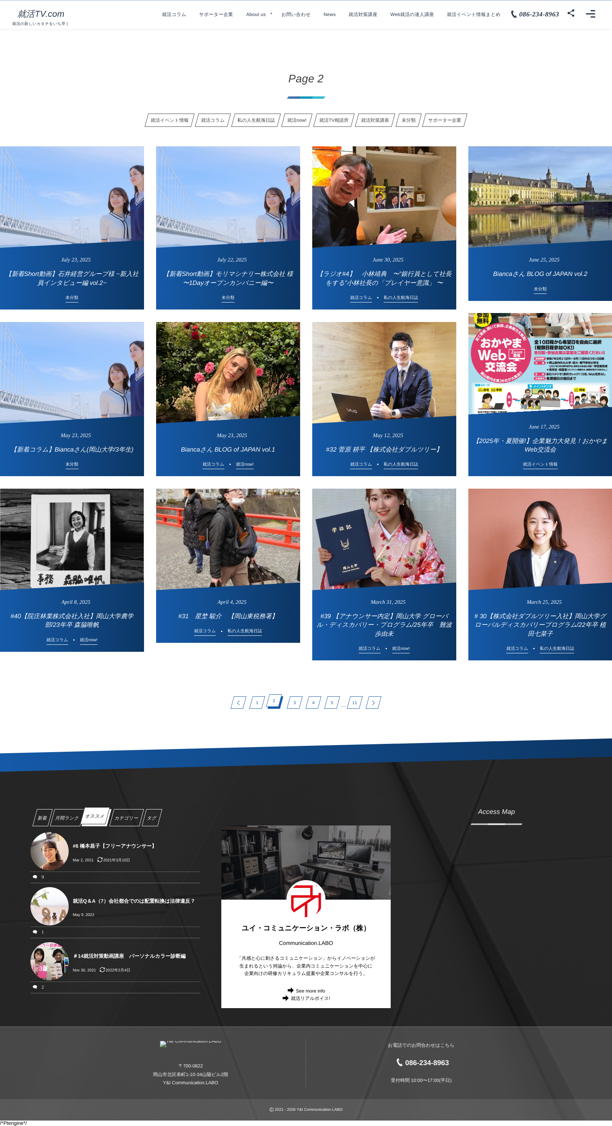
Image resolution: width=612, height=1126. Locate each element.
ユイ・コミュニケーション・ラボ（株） (306, 928)
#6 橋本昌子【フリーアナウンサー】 (115, 846)
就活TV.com (40, 14)
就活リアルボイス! (310, 998)
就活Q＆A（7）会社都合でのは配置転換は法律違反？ (134, 901)
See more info (310, 991)
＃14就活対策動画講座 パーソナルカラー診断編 (129, 956)
